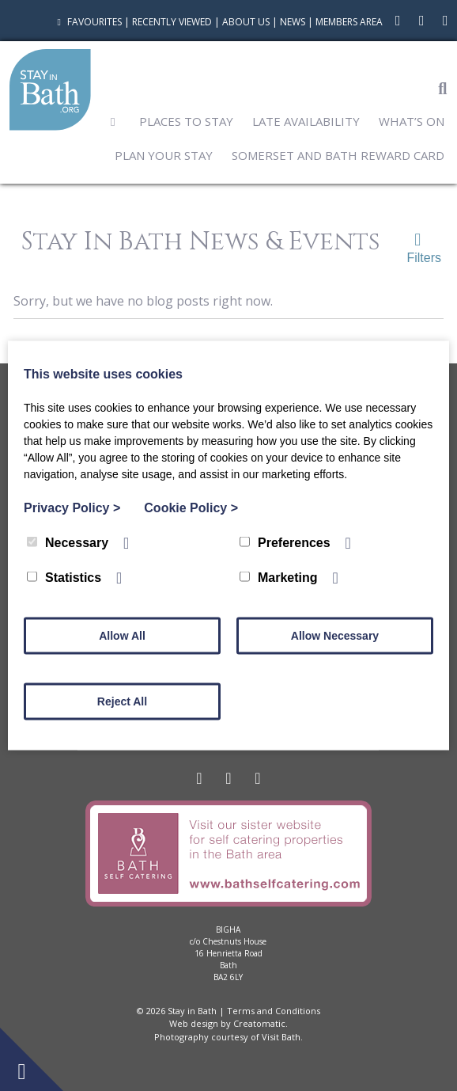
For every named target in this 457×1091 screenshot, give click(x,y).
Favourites (87, 22)
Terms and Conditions (273, 1011)
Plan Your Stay (164, 155)
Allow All (122, 635)
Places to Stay (186, 121)
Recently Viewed (172, 22)
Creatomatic (259, 1023)
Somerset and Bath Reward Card (338, 155)
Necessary (67, 542)
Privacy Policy (72, 508)
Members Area (349, 22)
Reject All (122, 701)
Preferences (285, 542)
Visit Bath (281, 1037)
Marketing (279, 577)
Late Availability (306, 121)
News (292, 22)
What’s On (411, 121)
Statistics (64, 577)
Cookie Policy (191, 508)
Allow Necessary (335, 635)
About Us (246, 22)
